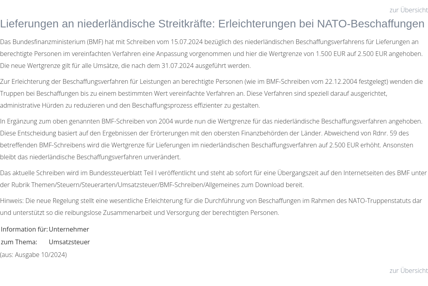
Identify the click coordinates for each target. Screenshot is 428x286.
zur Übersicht (408, 10)
